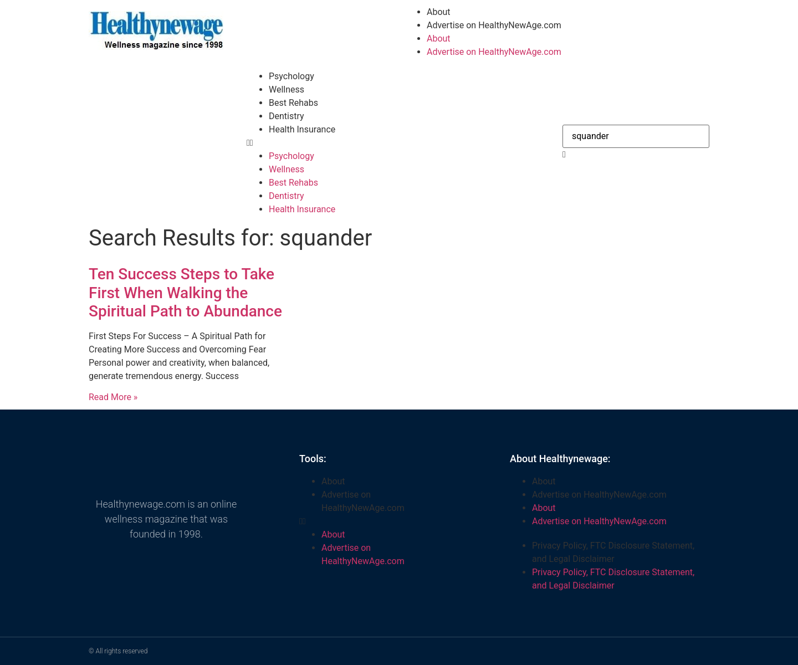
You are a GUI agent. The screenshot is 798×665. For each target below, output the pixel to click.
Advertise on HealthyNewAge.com (494, 25)
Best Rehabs (293, 103)
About (439, 12)
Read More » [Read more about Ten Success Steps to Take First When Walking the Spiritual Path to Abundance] (113, 397)
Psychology (291, 76)
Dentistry (286, 116)
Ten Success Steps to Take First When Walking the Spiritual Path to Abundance (185, 292)
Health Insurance (302, 129)
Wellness (286, 89)
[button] (399, 143)
